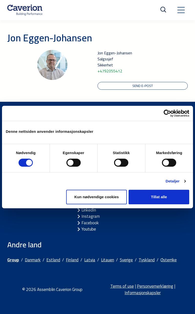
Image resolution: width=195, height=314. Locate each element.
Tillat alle (159, 197)
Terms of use (122, 286)
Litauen (107, 260)
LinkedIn (88, 210)
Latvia (89, 260)
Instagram (90, 216)
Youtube (88, 229)
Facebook (90, 223)
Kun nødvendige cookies (96, 197)
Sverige (126, 260)
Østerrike (168, 260)
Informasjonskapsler (143, 293)
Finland (72, 260)
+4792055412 (109, 71)
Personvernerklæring (155, 286)
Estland (53, 260)
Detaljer (173, 181)
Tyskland (147, 260)
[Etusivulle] (24, 10)
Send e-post (142, 85)
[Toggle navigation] (181, 10)
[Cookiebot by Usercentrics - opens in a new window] (167, 113)
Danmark (33, 260)
